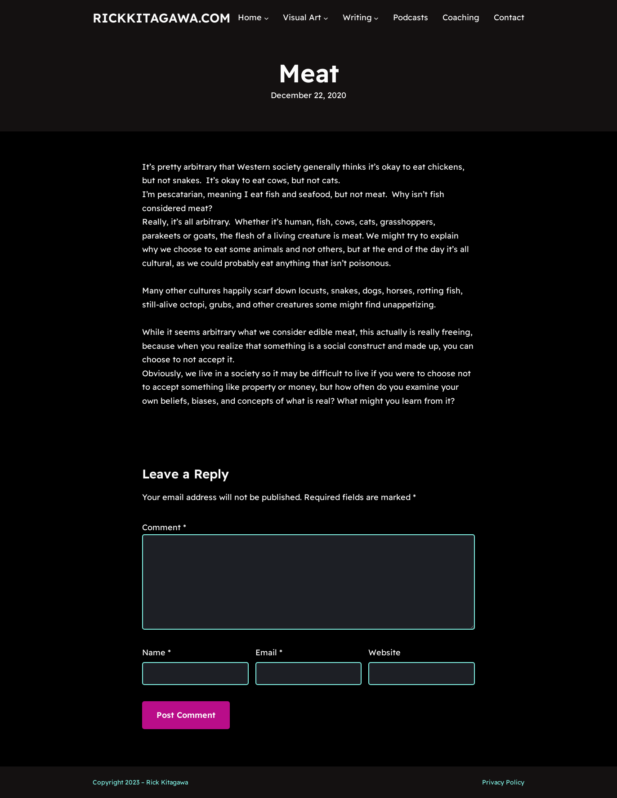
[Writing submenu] (376, 17)
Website (384, 652)
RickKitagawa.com (161, 18)
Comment (164, 527)
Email (268, 652)
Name (156, 652)
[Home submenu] (266, 17)
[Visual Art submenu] (325, 17)
